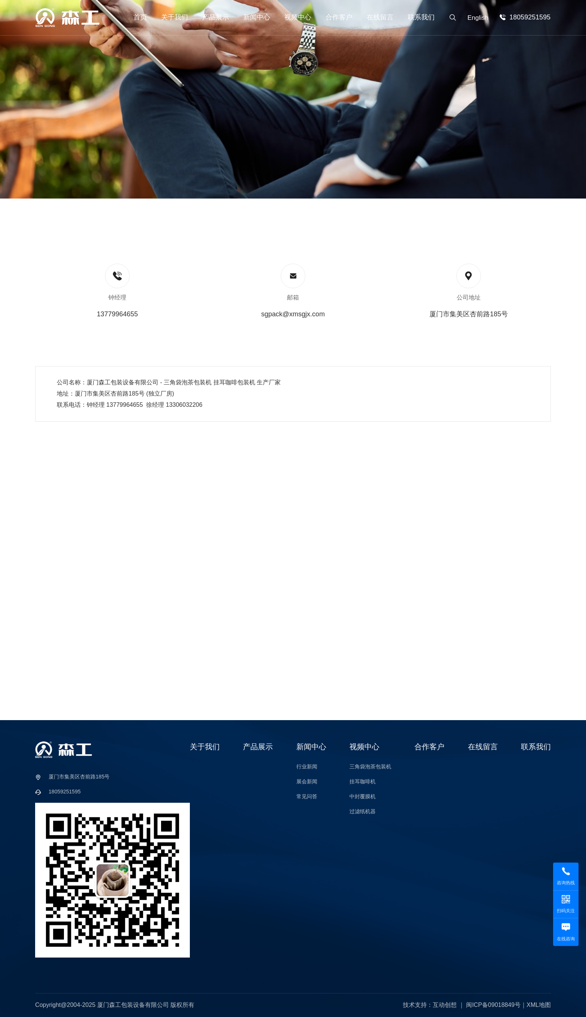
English (478, 17)
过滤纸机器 (362, 811)
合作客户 (339, 17)
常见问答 (306, 796)
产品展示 (215, 17)
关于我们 (174, 17)
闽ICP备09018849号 (493, 1005)
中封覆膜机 (362, 796)
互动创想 (445, 1005)
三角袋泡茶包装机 (370, 766)
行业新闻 (306, 766)
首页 (140, 17)
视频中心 (297, 17)
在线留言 (380, 17)
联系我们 (421, 17)
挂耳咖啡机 (362, 781)
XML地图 (539, 1005)
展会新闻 (306, 781)
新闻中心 (256, 17)
